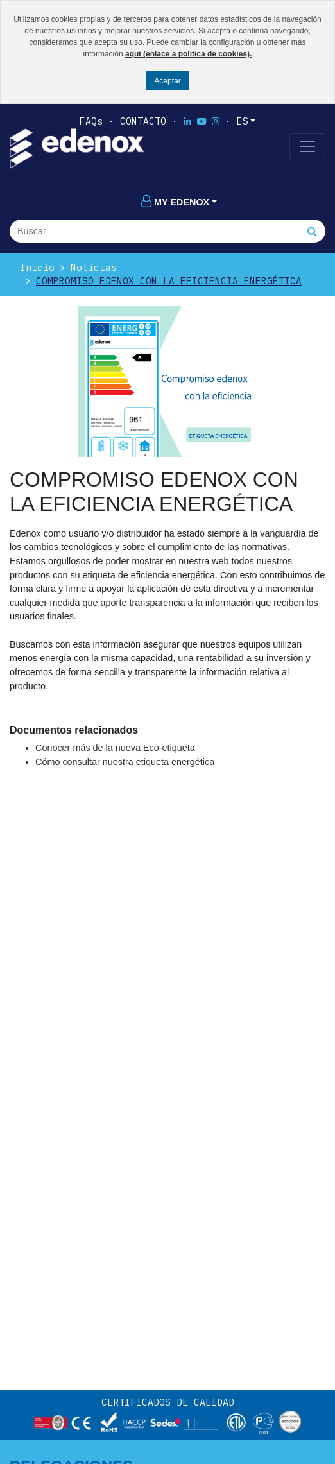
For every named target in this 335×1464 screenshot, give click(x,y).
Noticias (94, 267)
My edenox (175, 202)
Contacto (143, 121)
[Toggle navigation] (307, 146)
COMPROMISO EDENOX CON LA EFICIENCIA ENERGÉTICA (169, 281)
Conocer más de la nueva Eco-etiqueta (115, 748)
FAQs (91, 121)
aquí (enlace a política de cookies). (188, 53)
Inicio (37, 267)
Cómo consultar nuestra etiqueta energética (124, 762)
